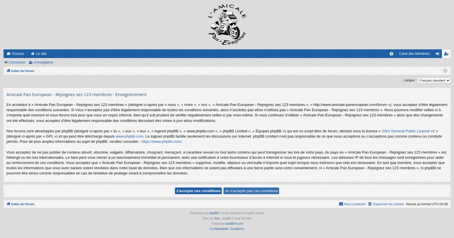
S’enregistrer (43, 62)
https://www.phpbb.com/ (162, 141)
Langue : (410, 80)
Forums (18, 54)
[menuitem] (391, 53)
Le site (41, 54)
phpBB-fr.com (234, 223)
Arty (217, 218)
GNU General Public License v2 (408, 131)
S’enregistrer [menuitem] (447, 55)
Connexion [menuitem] (439, 55)
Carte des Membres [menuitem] (414, 54)
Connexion (17, 62)
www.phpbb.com (129, 136)
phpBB (213, 213)
